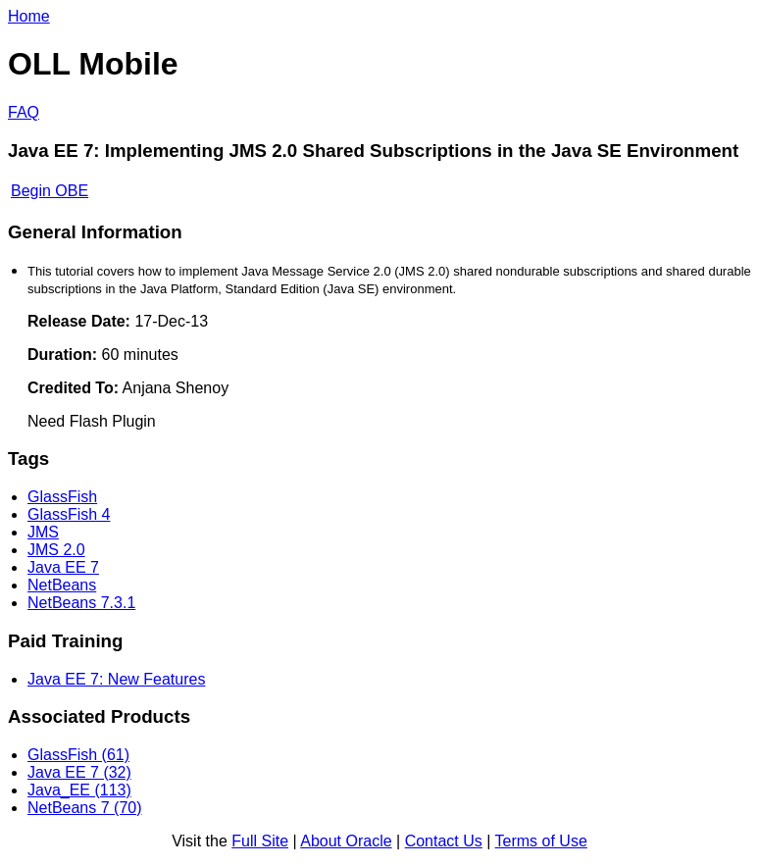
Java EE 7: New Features (116, 679)
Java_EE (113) (79, 790)
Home (29, 16)
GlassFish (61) (78, 754)
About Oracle (345, 841)
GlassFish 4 (68, 514)
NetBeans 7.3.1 (81, 602)
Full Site (259, 841)
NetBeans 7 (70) (84, 807)
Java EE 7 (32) (79, 772)
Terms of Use (541, 841)
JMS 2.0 (56, 549)
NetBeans (61, 585)
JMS (43, 532)
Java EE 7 (63, 567)
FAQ (23, 112)
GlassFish (62, 496)
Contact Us (443, 841)
